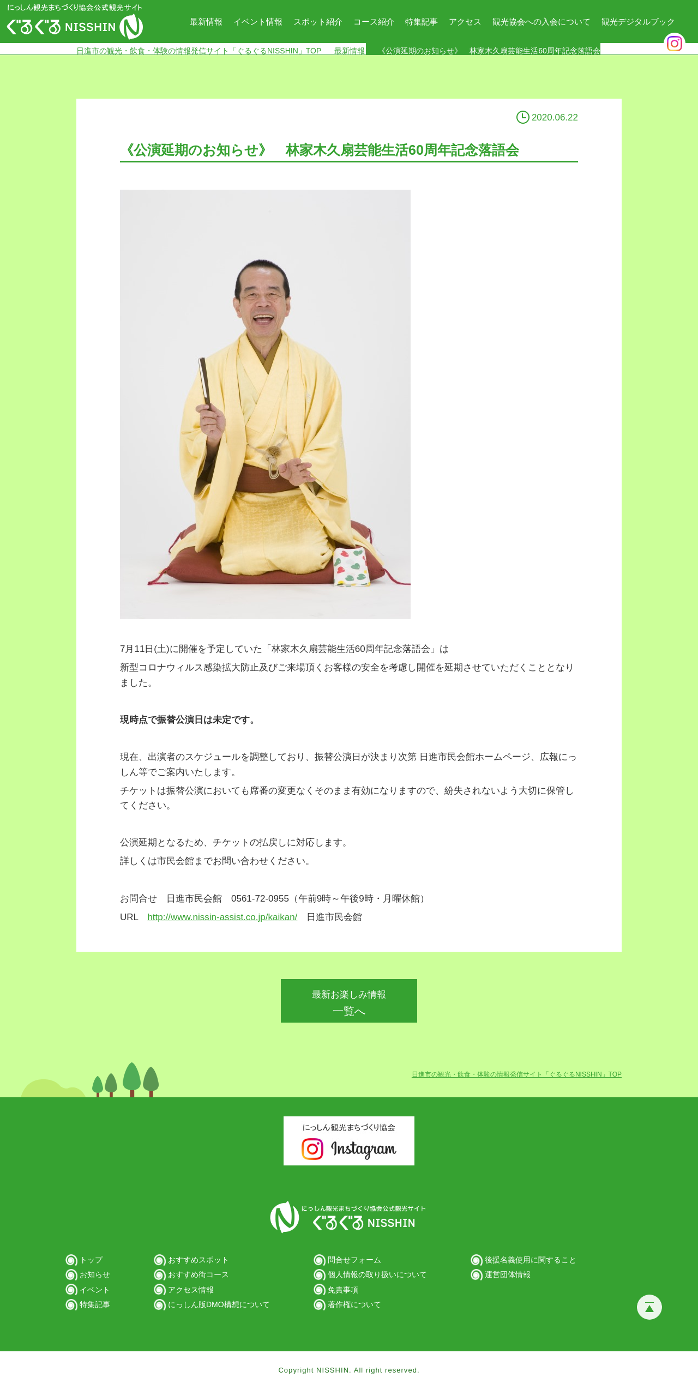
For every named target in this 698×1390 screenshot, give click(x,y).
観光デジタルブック (638, 21)
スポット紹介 (317, 21)
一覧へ (349, 1003)
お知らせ (95, 1274)
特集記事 (421, 21)
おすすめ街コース (198, 1274)
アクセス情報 (191, 1289)
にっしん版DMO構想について (219, 1304)
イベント (95, 1289)
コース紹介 (373, 21)
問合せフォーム (354, 1259)
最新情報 (206, 21)
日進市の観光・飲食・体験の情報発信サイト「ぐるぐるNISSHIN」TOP (198, 50)
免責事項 (343, 1289)
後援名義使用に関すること (530, 1259)
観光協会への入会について (541, 21)
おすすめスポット (198, 1259)
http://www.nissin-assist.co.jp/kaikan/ (222, 917)
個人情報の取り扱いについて (377, 1274)
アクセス (465, 21)
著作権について (354, 1304)
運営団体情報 (508, 1274)
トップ (91, 1259)
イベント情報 (257, 21)
